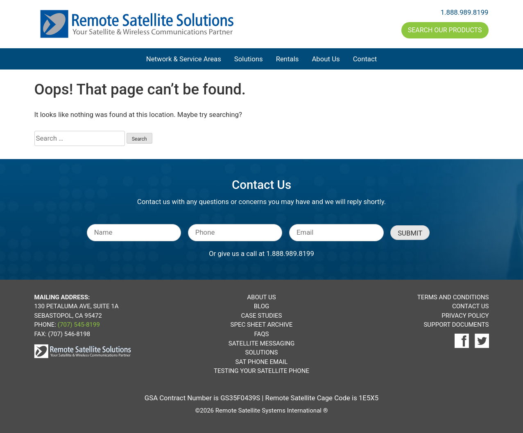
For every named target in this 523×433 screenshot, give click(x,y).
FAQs (261, 334)
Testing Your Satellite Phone (261, 371)
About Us (326, 59)
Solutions (248, 59)
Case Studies (261, 315)
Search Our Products (445, 30)
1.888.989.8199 (465, 12)
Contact (365, 59)
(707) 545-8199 (79, 324)
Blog (261, 306)
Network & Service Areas (183, 59)
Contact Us (470, 306)
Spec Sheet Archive (262, 324)
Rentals (287, 59)
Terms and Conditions (453, 297)
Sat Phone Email (261, 362)
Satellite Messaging (261, 343)
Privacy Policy (465, 315)
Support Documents (456, 324)
